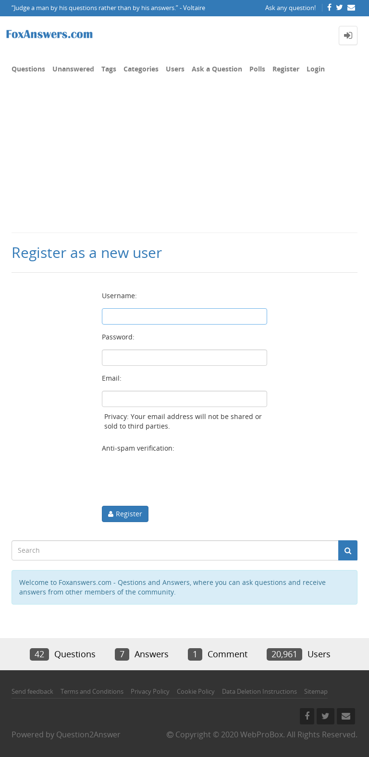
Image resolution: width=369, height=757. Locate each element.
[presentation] (175, 479)
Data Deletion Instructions (259, 691)
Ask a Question (217, 68)
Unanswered (73, 68)
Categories (141, 68)
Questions (28, 68)
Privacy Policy (150, 691)
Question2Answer (88, 734)
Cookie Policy (196, 691)
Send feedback (32, 691)
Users (175, 68)
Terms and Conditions (92, 691)
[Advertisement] (184, 160)
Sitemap (316, 691)
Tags (108, 68)
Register (285, 68)
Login (316, 68)
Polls (257, 68)
